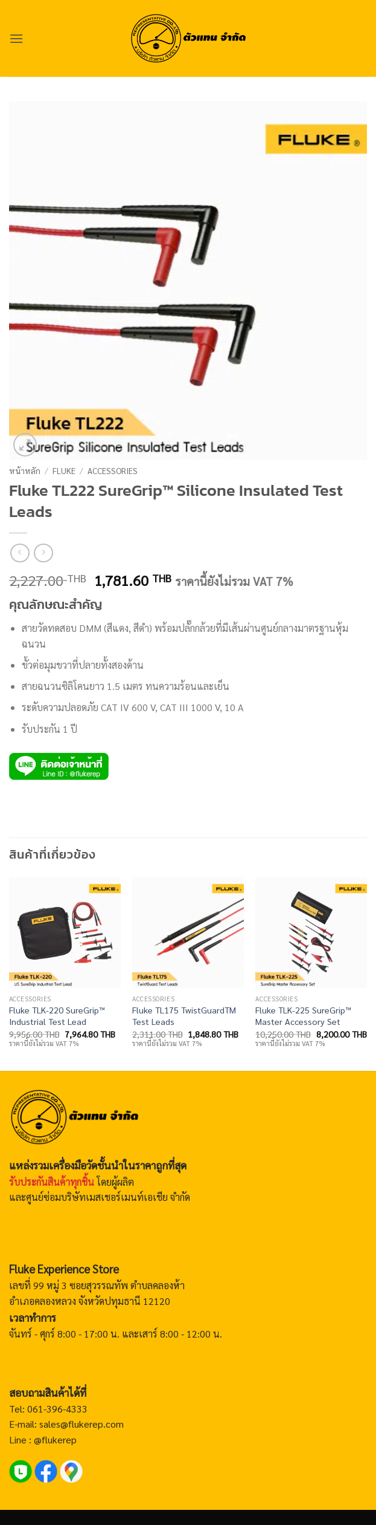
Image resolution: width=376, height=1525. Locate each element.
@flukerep (55, 1439)
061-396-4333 (56, 1408)
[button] (16, 38)
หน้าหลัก (24, 470)
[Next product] (19, 553)
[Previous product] (43, 553)
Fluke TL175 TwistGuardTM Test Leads (184, 1015)
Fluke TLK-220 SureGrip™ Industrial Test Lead (57, 1015)
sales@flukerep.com (81, 1423)
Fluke (64, 470)
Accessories (113, 470)
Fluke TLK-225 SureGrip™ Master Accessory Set (303, 1015)
